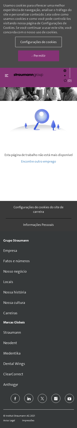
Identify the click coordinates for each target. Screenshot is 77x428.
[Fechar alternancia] (6, 75)
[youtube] (69, 398)
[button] (65, 73)
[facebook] (15, 398)
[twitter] (42, 398)
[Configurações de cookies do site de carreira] (38, 209)
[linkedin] (28, 398)
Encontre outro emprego (38, 161)
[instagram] (55, 398)
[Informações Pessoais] (38, 224)
